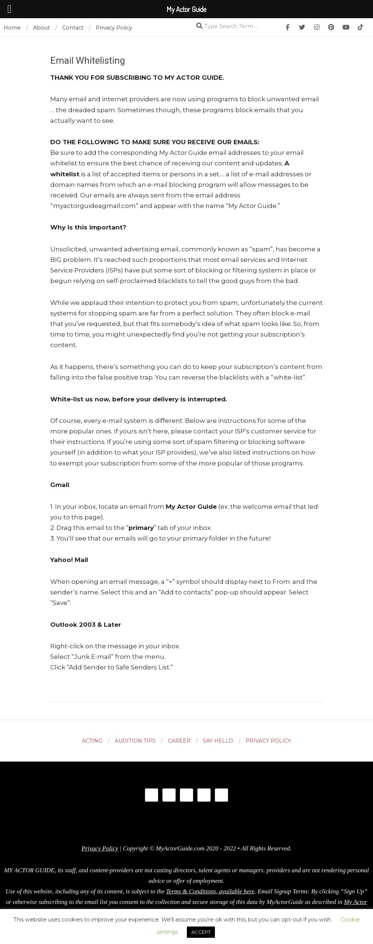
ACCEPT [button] (201, 932)
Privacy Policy (100, 848)
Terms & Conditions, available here (210, 891)
